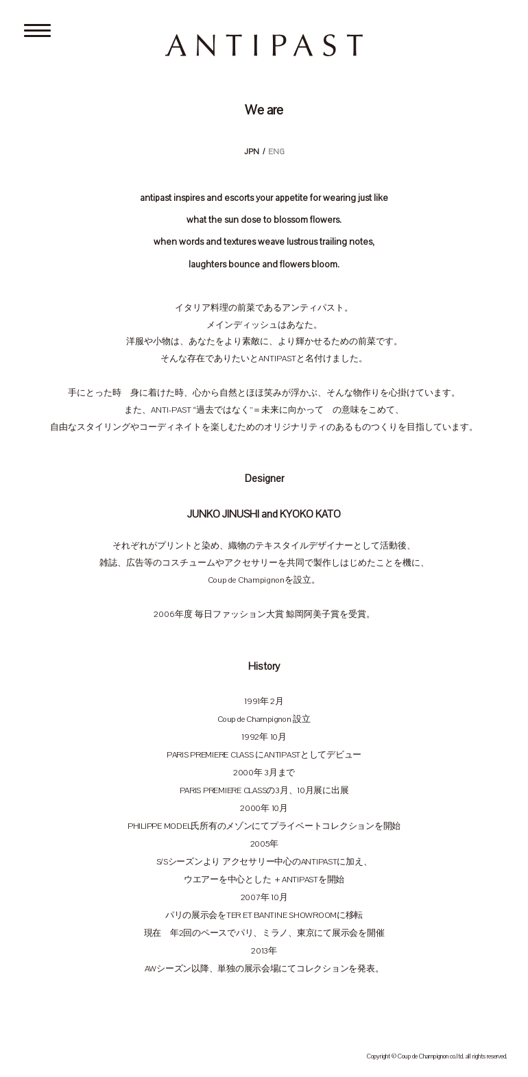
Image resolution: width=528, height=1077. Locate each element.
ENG (276, 152)
